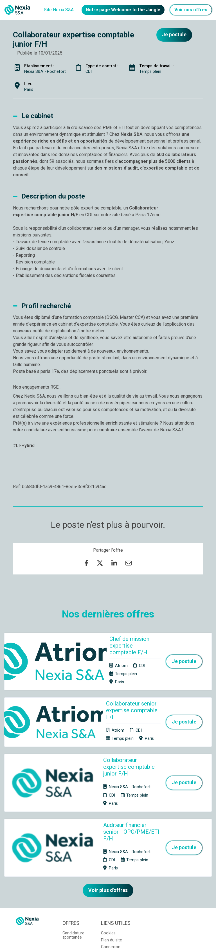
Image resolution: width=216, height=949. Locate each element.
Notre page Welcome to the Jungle (123, 9)
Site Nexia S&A (59, 9)
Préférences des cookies (112, 885)
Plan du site (111, 865)
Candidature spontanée (73, 860)
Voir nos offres (190, 9)
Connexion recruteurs (110, 874)
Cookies (108, 858)
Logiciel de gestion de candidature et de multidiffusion (108, 939)
